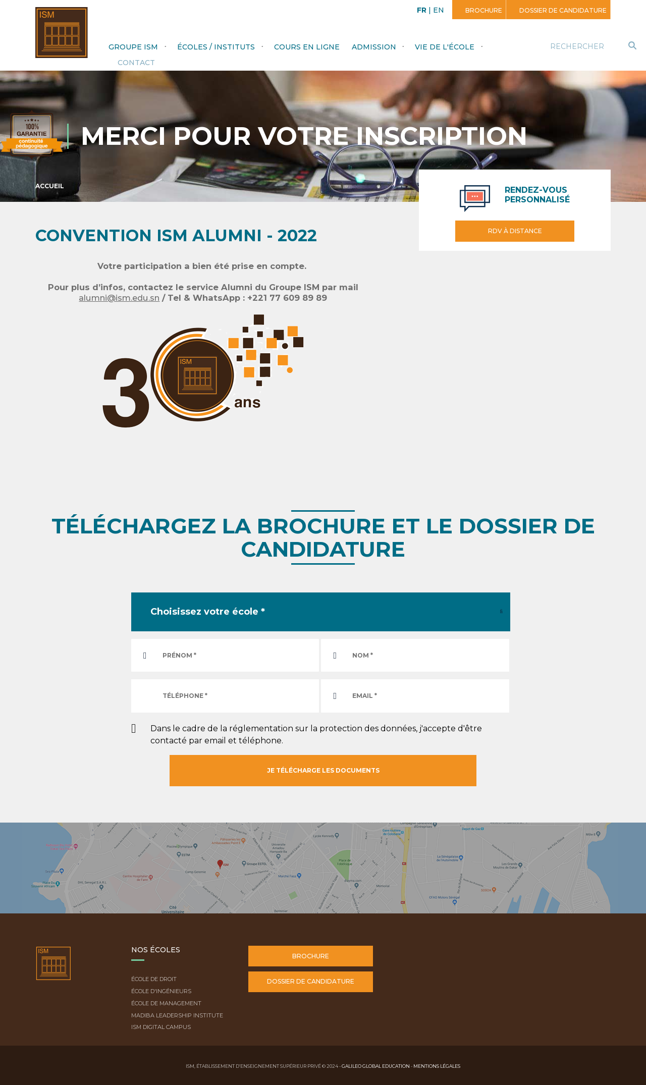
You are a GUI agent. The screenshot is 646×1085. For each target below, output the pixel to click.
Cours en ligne (307, 47)
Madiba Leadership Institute (177, 1015)
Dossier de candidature (562, 10)
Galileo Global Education (376, 1066)
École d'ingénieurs (161, 991)
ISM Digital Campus (161, 1026)
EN (438, 10)
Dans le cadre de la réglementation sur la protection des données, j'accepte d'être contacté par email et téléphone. (316, 734)
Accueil (49, 186)
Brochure (483, 10)
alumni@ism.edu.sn (119, 298)
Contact (136, 63)
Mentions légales (436, 1066)
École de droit (154, 979)
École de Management (166, 1003)
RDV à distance (515, 231)
